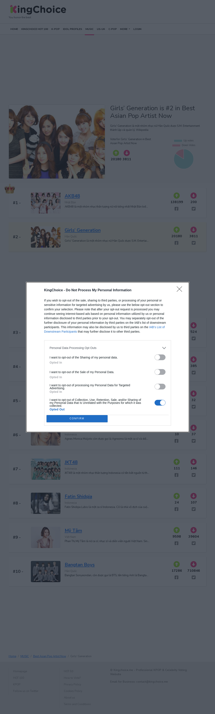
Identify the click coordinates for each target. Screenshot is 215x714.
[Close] (181, 290)
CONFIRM (77, 418)
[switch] (160, 357)
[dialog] (107, 357)
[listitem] (108, 348)
